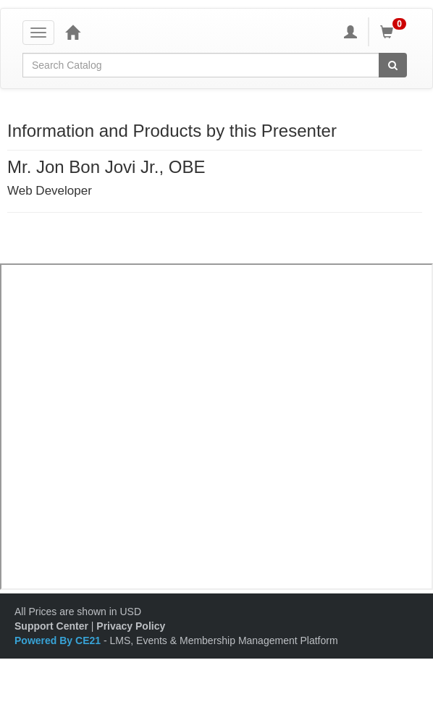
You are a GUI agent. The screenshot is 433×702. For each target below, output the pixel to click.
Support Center (51, 626)
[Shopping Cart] (395, 32)
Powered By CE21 (59, 640)
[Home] (72, 32)
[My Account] (350, 32)
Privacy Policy (130, 626)
